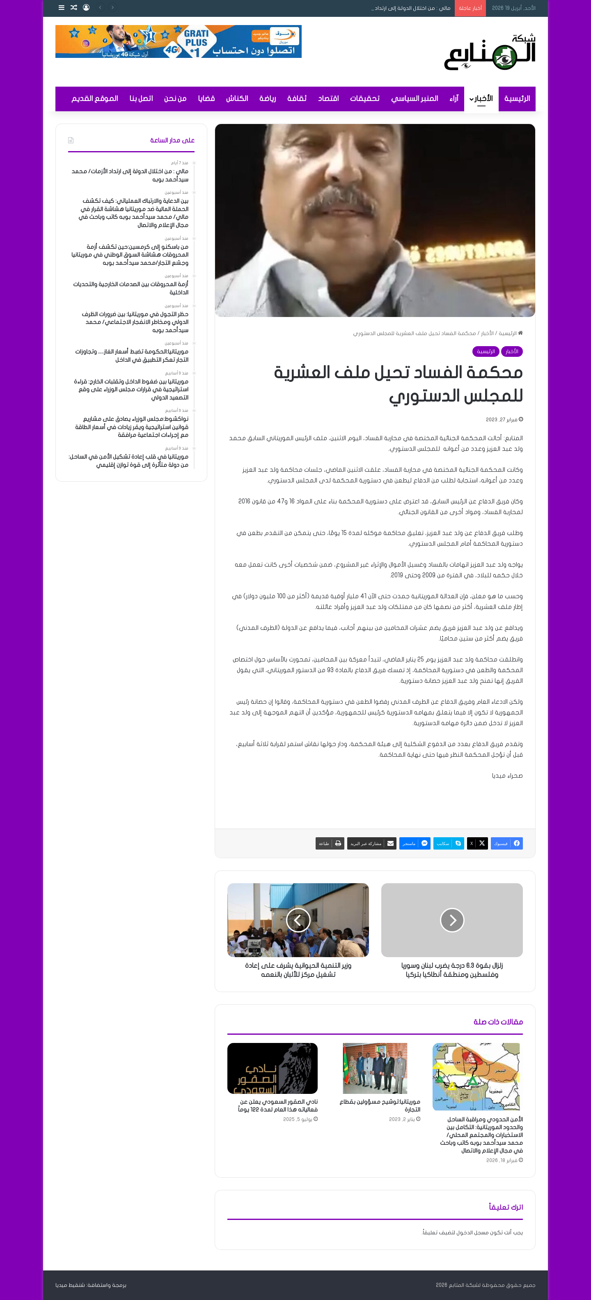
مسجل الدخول (472, 1233)
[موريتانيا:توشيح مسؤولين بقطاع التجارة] (375, 1068)
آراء (453, 99)
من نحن (175, 99)
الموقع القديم (94, 99)
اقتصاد (328, 99)
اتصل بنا (141, 99)
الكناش (237, 99)
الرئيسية (517, 99)
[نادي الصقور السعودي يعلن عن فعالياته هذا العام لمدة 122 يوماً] (272, 1068)
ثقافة (297, 99)
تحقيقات (365, 99)
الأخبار (483, 99)
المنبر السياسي (414, 99)
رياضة (267, 99)
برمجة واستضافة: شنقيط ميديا (90, 1285)
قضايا (206, 99)
